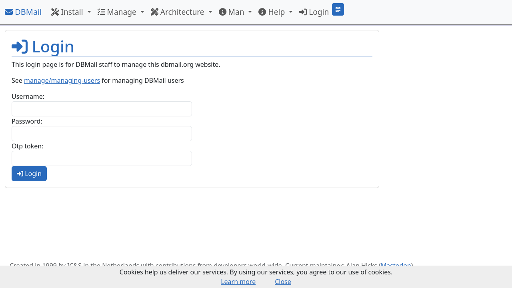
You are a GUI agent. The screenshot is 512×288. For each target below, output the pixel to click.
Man (232, 11)
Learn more (238, 281)
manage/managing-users (62, 80)
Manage (118, 11)
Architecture (178, 11)
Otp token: (27, 146)
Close (283, 281)
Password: (27, 121)
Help (272, 11)
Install (68, 11)
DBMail (23, 11)
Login (314, 11)
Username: (28, 96)
